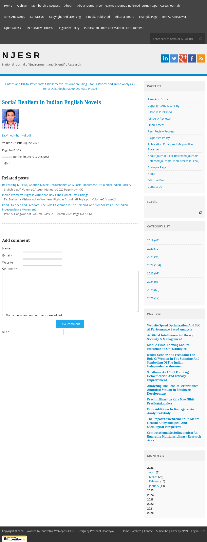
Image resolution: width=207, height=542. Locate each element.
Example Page (148, 17)
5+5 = (6, 332)
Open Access (12, 28)
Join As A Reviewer (174, 17)
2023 (153, 273)
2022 (154, 265)
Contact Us (37, 17)
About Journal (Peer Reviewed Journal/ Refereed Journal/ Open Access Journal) (128, 5)
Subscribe (162, 531)
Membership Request (45, 5)
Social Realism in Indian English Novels (51, 102)
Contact (148, 531)
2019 (153, 240)
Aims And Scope (14, 17)
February (155, 481)
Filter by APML (179, 531)
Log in (195, 531)
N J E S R (21, 55)
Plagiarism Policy (68, 28)
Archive (21, 5)
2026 (153, 298)
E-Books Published (98, 17)
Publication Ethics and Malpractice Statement (114, 28)
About (68, 5)
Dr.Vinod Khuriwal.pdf (17, 135)
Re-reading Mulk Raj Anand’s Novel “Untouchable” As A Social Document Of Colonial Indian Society (66, 185)
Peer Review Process (39, 28)
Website (7, 262)
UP (203, 531)
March (153, 477)
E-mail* (7, 255)
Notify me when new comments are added (34, 315)
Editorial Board (124, 17)
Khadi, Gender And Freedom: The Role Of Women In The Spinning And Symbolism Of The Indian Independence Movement (65, 207)
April (152, 472)
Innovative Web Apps (54, 531)
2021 (153, 257)
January (154, 486)
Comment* (9, 268)
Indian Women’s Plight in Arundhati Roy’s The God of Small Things (45, 195)
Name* (7, 248)
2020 (153, 248)
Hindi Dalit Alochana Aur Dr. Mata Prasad (70, 89)
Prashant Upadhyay (102, 531)
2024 (153, 282)
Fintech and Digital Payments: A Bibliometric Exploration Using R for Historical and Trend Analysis (69, 84)
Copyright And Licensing (65, 17)
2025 (153, 290)
